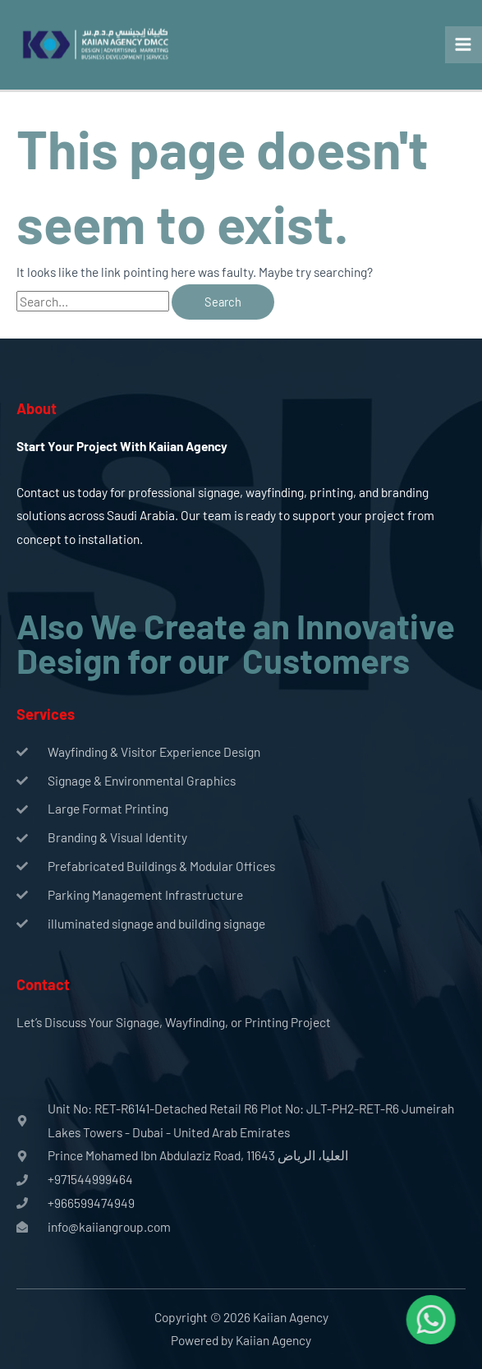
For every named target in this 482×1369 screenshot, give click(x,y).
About (36, 408)
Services (45, 714)
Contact (43, 984)
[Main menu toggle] (463, 44)
